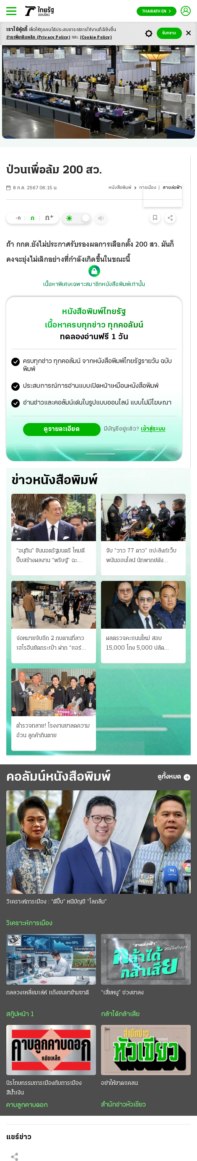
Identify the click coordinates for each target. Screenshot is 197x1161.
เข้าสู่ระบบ (153, 429)
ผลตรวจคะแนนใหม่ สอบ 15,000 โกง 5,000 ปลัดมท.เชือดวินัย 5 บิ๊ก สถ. (135, 644)
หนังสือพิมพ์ (120, 188)
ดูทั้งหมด (174, 777)
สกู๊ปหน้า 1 (20, 1014)
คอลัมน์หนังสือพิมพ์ (58, 777)
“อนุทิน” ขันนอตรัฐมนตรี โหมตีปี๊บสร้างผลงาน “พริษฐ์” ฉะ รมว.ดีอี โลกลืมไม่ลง (50, 556)
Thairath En (156, 11)
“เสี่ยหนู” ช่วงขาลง (122, 993)
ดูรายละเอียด (62, 429)
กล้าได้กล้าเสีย (120, 1014)
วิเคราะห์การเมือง (29, 923)
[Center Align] (188, 33)
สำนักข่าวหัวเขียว (123, 1105)
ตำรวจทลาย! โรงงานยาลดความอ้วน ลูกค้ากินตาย (53, 731)
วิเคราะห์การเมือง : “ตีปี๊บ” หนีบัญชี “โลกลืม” (56, 902)
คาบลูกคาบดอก (27, 1105)
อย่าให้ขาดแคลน (119, 1083)
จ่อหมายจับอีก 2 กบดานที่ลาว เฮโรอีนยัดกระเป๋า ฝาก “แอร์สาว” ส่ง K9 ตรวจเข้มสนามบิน (51, 644)
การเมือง (147, 188)
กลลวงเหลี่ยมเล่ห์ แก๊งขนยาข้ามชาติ (47, 993)
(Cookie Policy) (96, 37)
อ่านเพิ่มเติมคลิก (38, 37)
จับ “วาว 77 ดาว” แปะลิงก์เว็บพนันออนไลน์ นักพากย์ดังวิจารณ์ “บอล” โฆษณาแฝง (141, 556)
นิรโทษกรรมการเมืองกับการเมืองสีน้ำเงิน (44, 1088)
